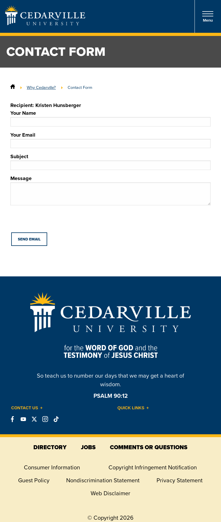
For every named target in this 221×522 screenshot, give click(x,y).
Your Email (110, 139)
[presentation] (54, 221)
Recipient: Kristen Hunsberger (45, 105)
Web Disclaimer (110, 493)
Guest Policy (33, 480)
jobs (88, 447)
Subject (110, 161)
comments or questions (148, 447)
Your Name (110, 118)
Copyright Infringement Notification (152, 467)
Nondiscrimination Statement (103, 480)
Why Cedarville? (41, 87)
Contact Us (24, 408)
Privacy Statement (180, 480)
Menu (207, 16)
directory (49, 447)
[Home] (12, 87)
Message (110, 190)
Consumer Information (52, 467)
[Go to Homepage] (45, 23)
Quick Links (130, 408)
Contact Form (80, 87)
